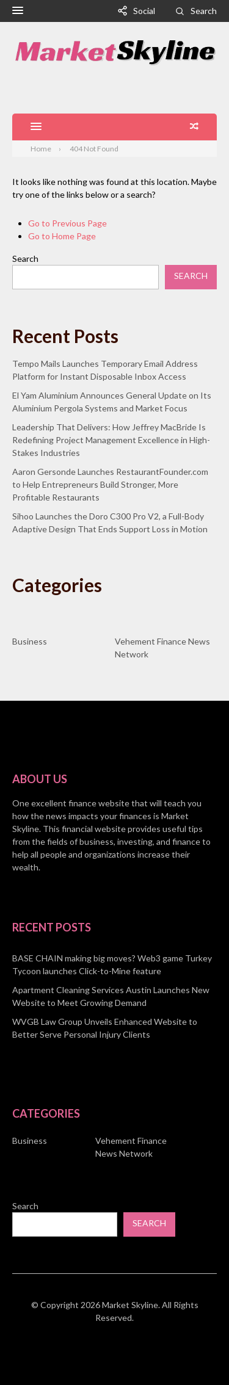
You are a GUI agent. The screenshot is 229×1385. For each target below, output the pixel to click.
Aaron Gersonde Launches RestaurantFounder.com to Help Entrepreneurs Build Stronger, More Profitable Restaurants (110, 484)
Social (144, 10)
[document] (114, 996)
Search (204, 10)
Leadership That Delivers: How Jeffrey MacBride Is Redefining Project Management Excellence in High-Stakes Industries (111, 440)
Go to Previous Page (67, 223)
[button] (17, 11)
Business (29, 641)
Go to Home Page (62, 236)
